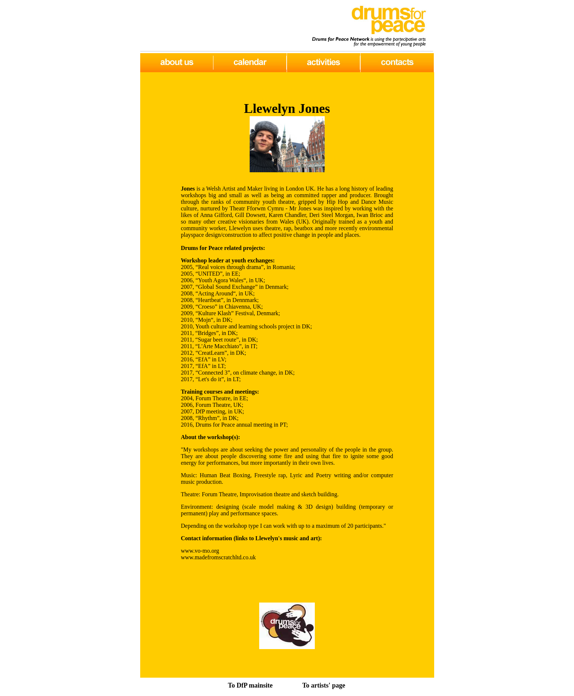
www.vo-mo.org (200, 551)
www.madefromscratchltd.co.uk (218, 557)
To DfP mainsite (250, 685)
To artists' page (323, 685)
